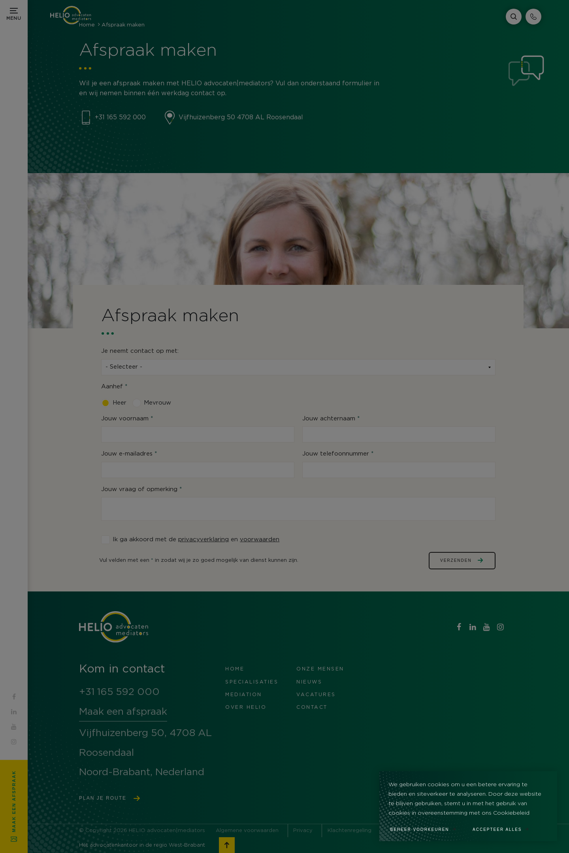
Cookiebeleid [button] (511, 813)
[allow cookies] (505, 826)
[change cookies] (427, 826)
